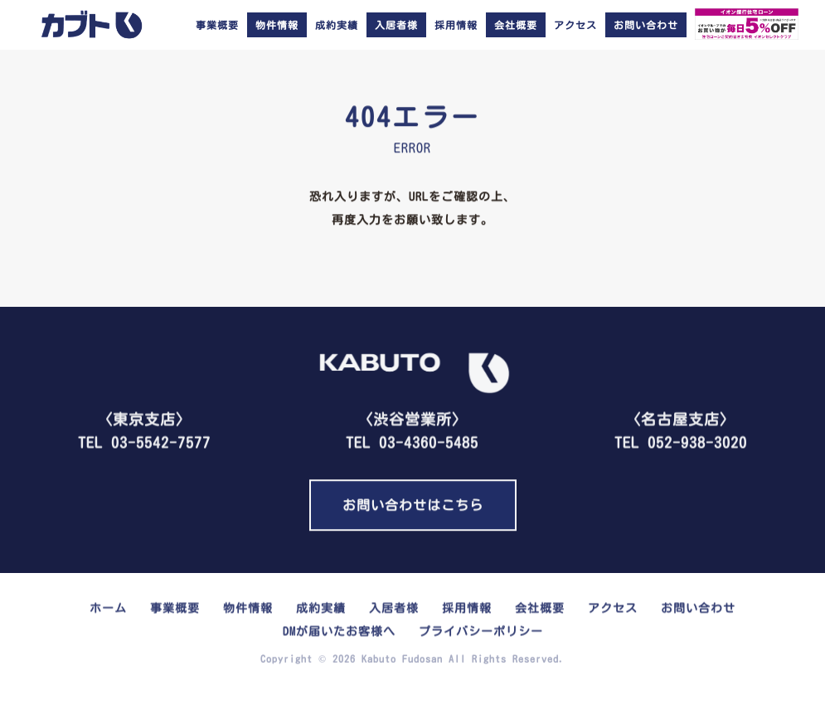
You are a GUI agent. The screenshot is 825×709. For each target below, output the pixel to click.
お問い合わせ (698, 606)
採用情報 (456, 25)
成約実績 (336, 25)
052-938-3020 (697, 440)
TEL (412, 426)
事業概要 (217, 25)
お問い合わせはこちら (412, 504)
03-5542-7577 (161, 440)
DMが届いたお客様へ (339, 629)
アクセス (575, 25)
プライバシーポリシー (481, 629)
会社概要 (540, 606)
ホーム (108, 606)
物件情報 (248, 606)
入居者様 (394, 606)
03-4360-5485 (428, 440)
